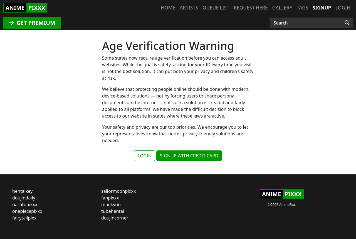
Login (342, 7)
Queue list (215, 7)
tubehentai (112, 211)
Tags (302, 7)
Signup (322, 7)
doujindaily (23, 198)
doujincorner (114, 218)
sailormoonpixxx (118, 191)
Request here (251, 7)
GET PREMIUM (32, 22)
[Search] (347, 23)
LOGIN (145, 156)
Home (168, 7)
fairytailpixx (24, 218)
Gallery (282, 7)
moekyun (111, 204)
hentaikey (22, 191)
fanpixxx (110, 198)
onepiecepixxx (27, 211)
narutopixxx (24, 204)
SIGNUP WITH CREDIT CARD (189, 156)
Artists (189, 7)
